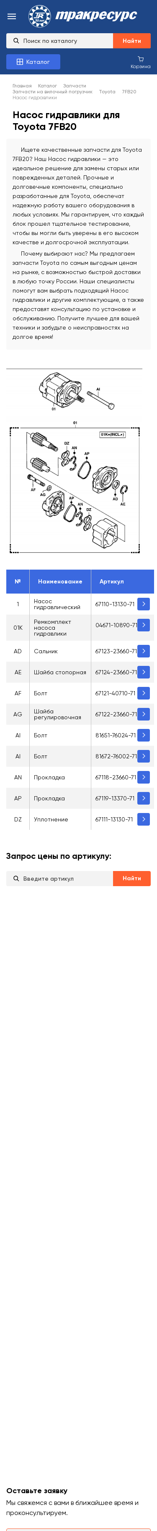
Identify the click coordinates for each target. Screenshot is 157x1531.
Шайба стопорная (60, 672)
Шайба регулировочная (57, 714)
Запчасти (74, 86)
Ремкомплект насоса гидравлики (52, 627)
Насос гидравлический (57, 604)
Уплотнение (51, 819)
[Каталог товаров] (33, 61)
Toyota (107, 92)
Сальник (46, 651)
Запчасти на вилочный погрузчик (53, 92)
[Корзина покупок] (141, 62)
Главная (22, 86)
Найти (132, 41)
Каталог (47, 86)
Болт (40, 693)
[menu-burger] (11, 17)
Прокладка (49, 777)
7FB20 (129, 92)
